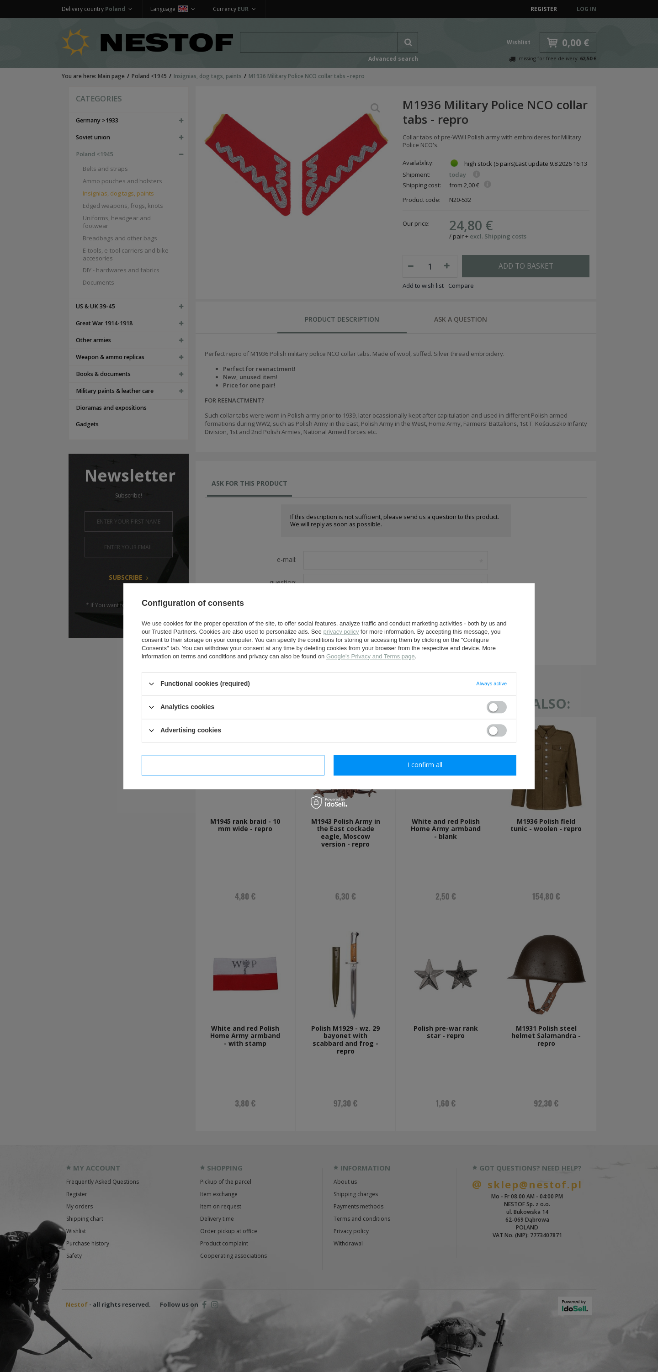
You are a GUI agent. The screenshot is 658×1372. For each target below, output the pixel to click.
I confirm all (425, 764)
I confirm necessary (233, 764)
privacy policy (341, 631)
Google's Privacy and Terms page (370, 656)
